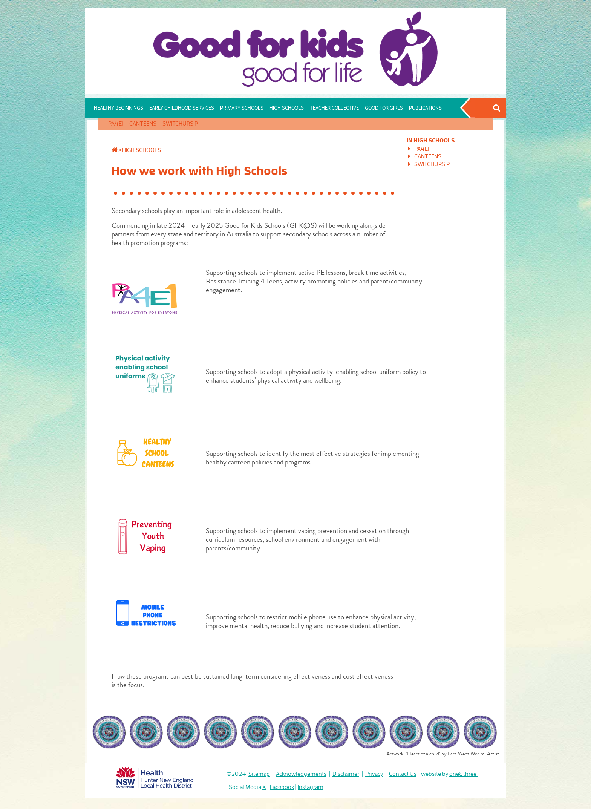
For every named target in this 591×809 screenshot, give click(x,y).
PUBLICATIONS (425, 107)
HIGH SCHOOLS (286, 107)
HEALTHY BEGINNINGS (118, 107)
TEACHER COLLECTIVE (334, 107)
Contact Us (402, 774)
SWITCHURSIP (180, 124)
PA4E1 (115, 124)
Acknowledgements (301, 774)
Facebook (282, 787)
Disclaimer (345, 774)
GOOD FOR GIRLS (384, 107)
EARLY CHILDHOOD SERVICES (181, 107)
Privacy (374, 774)
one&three (463, 774)
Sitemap (259, 774)
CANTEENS (142, 124)
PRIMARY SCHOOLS (241, 107)
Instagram (310, 787)
